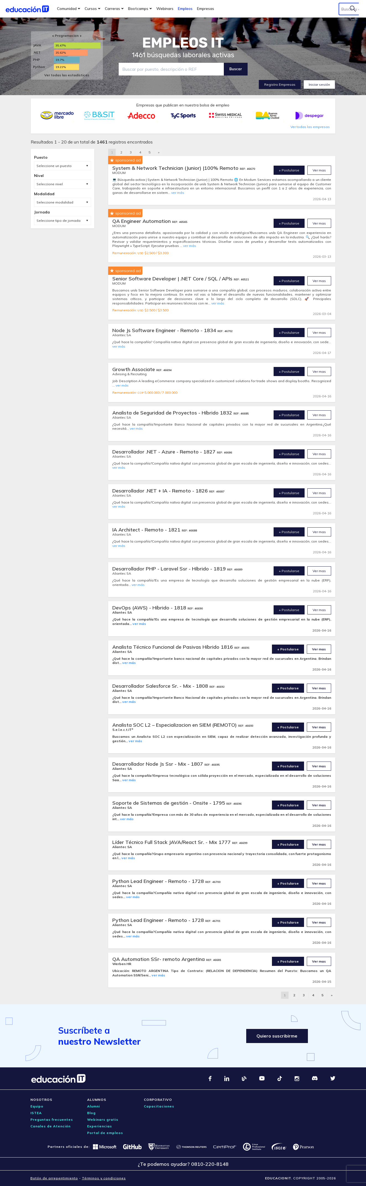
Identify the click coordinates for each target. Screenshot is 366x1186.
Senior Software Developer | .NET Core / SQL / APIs (173, 278)
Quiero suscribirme (276, 1036)
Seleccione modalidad (55, 202)
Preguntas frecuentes (51, 1119)
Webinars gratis (102, 1119)
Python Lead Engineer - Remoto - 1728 (158, 881)
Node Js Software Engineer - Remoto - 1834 (164, 330)
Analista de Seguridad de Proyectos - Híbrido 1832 (172, 413)
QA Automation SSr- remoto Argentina (159, 959)
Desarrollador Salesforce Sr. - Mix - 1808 (160, 686)
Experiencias (99, 1126)
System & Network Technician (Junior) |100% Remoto (176, 168)
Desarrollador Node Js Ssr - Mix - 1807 (158, 764)
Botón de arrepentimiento (54, 1178)
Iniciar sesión (319, 84)
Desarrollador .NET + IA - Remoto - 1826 (160, 491)
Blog (91, 1113)
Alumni (93, 1106)
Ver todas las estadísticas (66, 75)
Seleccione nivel (50, 184)
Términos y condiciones (104, 1178)
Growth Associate (134, 369)
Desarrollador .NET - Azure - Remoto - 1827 (164, 452)
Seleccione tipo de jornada (59, 220)
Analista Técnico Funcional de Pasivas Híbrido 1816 (173, 647)
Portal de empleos (105, 1133)
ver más (177, 193)
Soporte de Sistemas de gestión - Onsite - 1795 (169, 803)
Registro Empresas (279, 84)
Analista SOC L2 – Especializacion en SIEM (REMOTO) (175, 725)
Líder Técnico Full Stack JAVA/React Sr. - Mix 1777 (172, 842)
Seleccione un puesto (54, 166)
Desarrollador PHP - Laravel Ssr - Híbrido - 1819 (169, 568)
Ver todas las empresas (310, 127)
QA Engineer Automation (142, 221)
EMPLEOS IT (183, 43)
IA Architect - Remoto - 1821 (147, 529)
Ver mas (319, 170)
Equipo (36, 1106)
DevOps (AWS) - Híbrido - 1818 (150, 607)
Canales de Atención (50, 1126)
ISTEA (36, 1113)
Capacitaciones (159, 1106)
